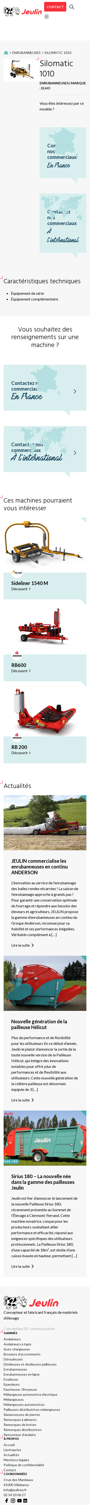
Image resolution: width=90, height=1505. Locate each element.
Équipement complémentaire (34, 299)
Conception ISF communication (29, 1328)
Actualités (11, 1455)
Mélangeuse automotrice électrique (30, 1394)
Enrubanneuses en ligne (22, 1374)
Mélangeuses (14, 1399)
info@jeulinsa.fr (15, 1490)
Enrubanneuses (26, 53)
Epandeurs (12, 1384)
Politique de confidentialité (24, 1465)
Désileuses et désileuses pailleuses (30, 1364)
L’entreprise (12, 1450)
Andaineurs (12, 1339)
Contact (55, 7)
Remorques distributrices (23, 1430)
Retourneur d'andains (20, 1435)
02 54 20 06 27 (15, 1495)
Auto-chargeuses (17, 1349)
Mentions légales (16, 1460)
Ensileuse (11, 1379)
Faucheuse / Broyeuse (20, 1389)
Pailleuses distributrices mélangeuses (32, 1409)
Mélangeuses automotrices (24, 1404)
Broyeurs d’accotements (22, 1354)
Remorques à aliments (20, 1420)
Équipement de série (27, 293)
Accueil (9, 1445)
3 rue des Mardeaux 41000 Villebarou (18, 1482)
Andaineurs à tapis (17, 1344)
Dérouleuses (13, 1359)
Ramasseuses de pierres (22, 1414)
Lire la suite (23, 945)
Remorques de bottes (20, 1425)
